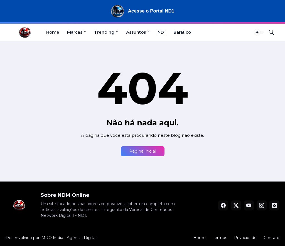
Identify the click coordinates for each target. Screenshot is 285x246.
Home (52, 32)
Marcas (74, 32)
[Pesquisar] (269, 32)
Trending (104, 32)
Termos (220, 237)
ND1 (162, 32)
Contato (271, 237)
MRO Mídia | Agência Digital (68, 237)
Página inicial (142, 151)
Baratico (182, 32)
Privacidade (245, 237)
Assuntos (136, 32)
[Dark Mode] (259, 32)
